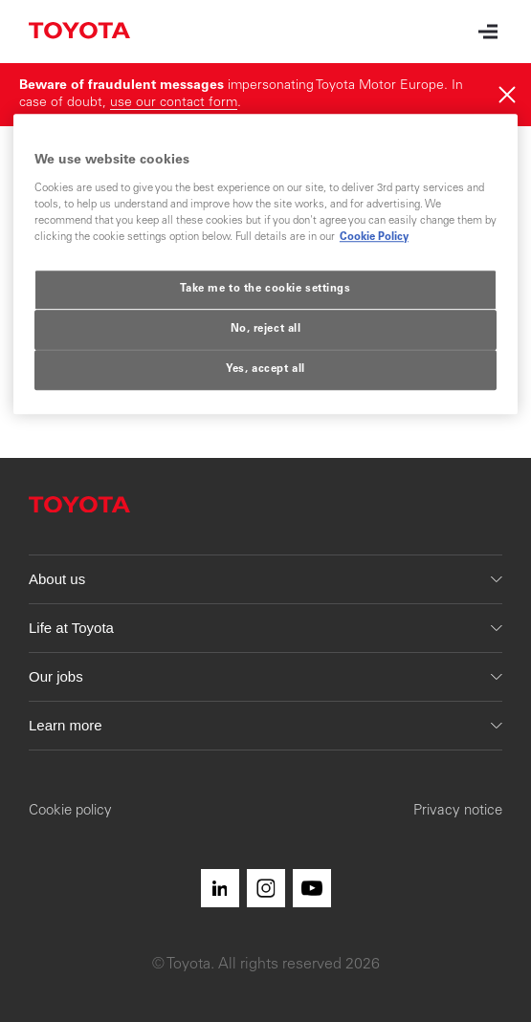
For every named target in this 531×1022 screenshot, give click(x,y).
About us (265, 579)
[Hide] (507, 95)
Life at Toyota (265, 628)
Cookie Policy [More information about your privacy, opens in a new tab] (374, 237)
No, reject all (266, 329)
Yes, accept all (265, 369)
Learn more (265, 725)
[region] (265, 265)
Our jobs (265, 676)
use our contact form (173, 103)
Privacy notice (457, 811)
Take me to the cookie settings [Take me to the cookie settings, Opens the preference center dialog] (265, 289)
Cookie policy (70, 811)
